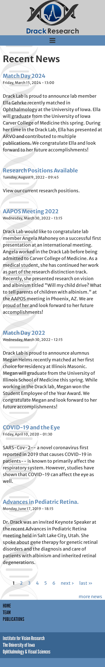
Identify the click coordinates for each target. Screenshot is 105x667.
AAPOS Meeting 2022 (31, 211)
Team (7, 612)
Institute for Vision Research (24, 638)
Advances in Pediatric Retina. (41, 502)
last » (85, 583)
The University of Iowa (19, 645)
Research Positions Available (40, 170)
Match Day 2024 (24, 75)
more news (90, 596)
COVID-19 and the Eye (31, 427)
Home (7, 606)
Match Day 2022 (24, 332)
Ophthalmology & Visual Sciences (26, 652)
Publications (13, 619)
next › (67, 583)
